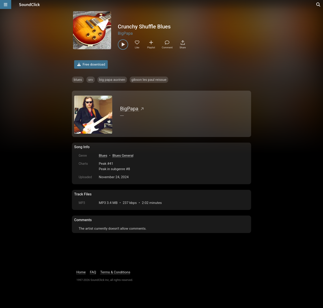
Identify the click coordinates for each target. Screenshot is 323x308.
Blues (103, 156)
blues (78, 80)
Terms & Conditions (115, 272)
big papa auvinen (112, 80)
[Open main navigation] (5, 4)
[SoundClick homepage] (29, 4)
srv (90, 80)
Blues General (123, 156)
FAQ (93, 272)
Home (81, 272)
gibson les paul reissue (148, 80)
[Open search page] (318, 4)
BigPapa (125, 33)
